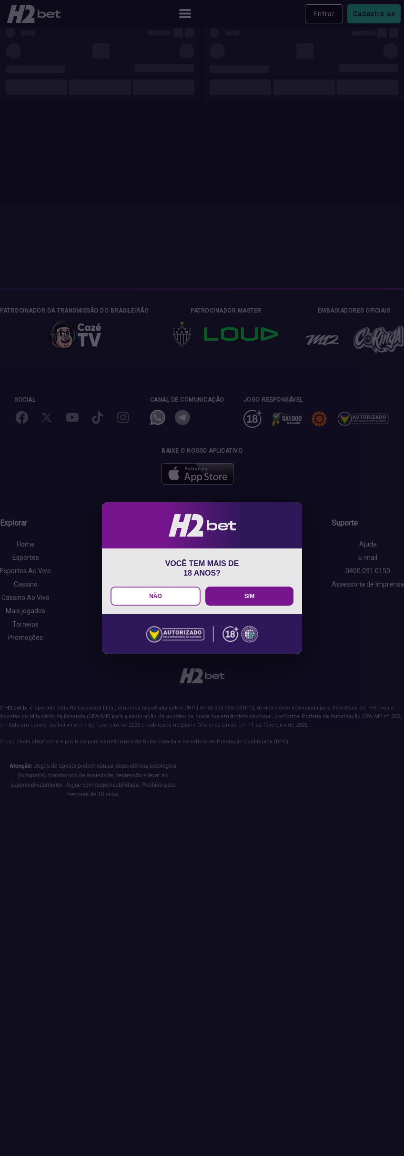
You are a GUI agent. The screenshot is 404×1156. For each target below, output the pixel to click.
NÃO (155, 596)
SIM (249, 596)
